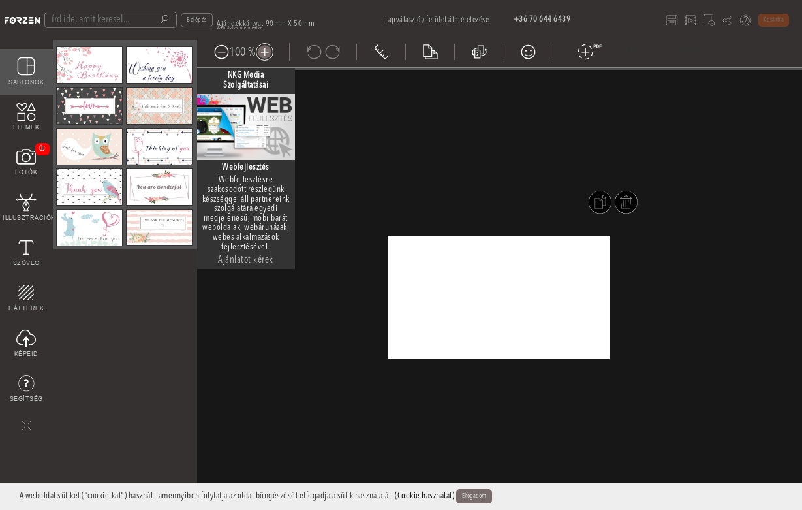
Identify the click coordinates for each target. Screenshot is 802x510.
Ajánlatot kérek (245, 260)
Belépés (197, 20)
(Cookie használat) (424, 496)
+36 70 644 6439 (542, 20)
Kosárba (773, 20)
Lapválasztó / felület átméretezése (437, 20)
